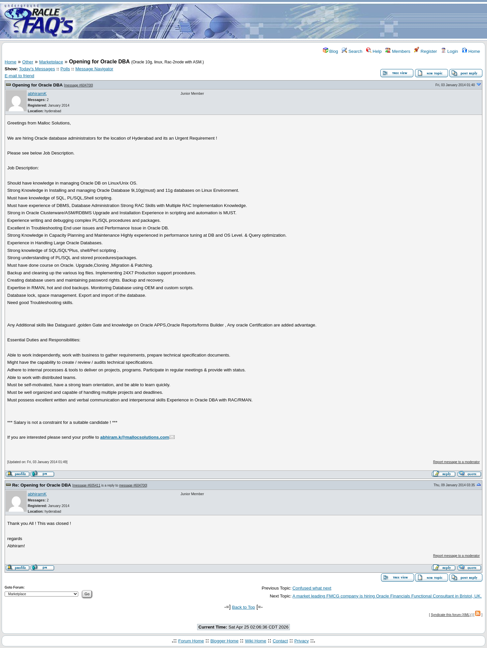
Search (352, 51)
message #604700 (78, 85)
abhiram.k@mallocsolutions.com (134, 437)
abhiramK (37, 93)
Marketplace (51, 61)
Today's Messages (37, 68)
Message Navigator (94, 68)
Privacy (301, 640)
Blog (330, 51)
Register (425, 51)
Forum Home (191, 640)
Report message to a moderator (456, 462)
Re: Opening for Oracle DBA (41, 485)
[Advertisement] (282, 21)
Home (471, 51)
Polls (65, 68)
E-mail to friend (19, 75)
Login (449, 51)
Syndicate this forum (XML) (451, 615)
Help (374, 51)
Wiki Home (255, 640)
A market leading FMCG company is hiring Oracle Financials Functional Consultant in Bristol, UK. (387, 596)
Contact (280, 640)
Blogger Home (224, 640)
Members (397, 51)
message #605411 (86, 485)
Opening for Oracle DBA (37, 85)
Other (27, 61)
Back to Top (243, 607)
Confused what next (312, 588)
